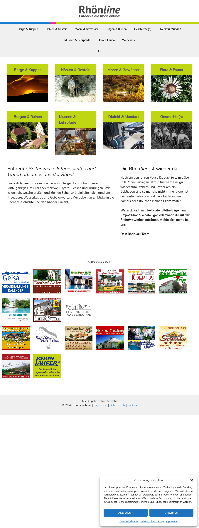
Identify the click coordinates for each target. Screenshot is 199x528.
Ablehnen (171, 513)
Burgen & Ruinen (116, 29)
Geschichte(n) (142, 29)
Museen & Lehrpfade (77, 40)
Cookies (132, 405)
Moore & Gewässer (86, 29)
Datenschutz (117, 405)
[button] (191, 480)
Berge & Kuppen (28, 29)
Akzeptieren (125, 513)
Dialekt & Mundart (170, 29)
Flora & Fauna (106, 40)
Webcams (128, 40)
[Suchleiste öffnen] (100, 51)
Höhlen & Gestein (56, 29)
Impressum (172, 521)
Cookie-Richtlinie (128, 521)
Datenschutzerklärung (152, 521)
